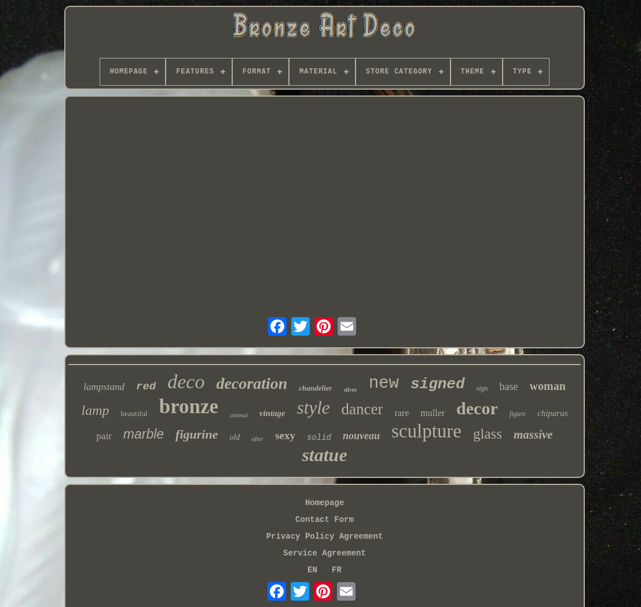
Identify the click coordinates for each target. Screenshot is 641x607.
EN (312, 570)
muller (432, 413)
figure (518, 414)
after (257, 438)
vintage (272, 413)
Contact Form (324, 519)
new (384, 383)
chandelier (315, 388)
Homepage (324, 502)
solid (319, 437)
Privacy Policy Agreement (324, 536)
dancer (362, 409)
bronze (188, 406)
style (313, 408)
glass (487, 434)
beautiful (134, 413)
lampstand (103, 386)
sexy (285, 435)
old (234, 437)
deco (185, 381)
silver (350, 390)
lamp (95, 410)
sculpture (426, 431)
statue (324, 454)
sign (482, 388)
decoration (251, 383)
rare (401, 413)
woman (548, 386)
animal (239, 414)
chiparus (552, 413)
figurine (196, 434)
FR (337, 570)
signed (438, 384)
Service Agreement (324, 553)
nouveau (361, 436)
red (146, 386)
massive (533, 435)
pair (103, 436)
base (509, 386)
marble (143, 434)
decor (477, 408)
